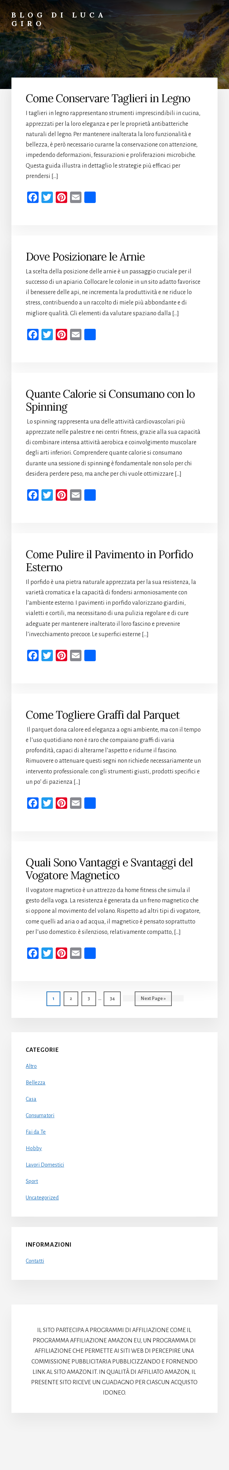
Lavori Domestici (45, 1165)
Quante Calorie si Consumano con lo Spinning (110, 400)
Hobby (34, 1148)
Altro (31, 1066)
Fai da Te (36, 1132)
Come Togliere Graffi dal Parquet (103, 715)
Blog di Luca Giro (59, 19)
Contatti (35, 1261)
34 (114, 997)
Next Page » (153, 1000)
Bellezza (35, 1082)
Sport (32, 1181)
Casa (31, 1099)
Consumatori (40, 1115)
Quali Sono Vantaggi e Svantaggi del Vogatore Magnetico (109, 869)
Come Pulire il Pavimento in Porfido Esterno (109, 561)
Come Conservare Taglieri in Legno (108, 98)
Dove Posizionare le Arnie (85, 256)
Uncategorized (42, 1198)
